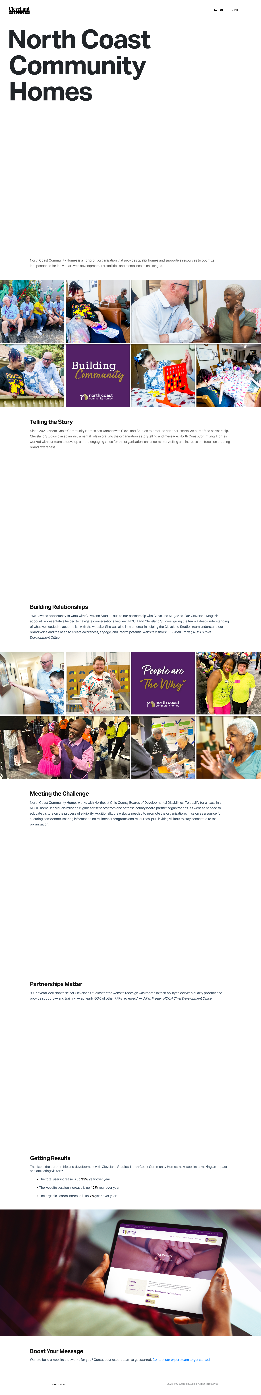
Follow (59, 1384)
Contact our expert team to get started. (181, 1360)
